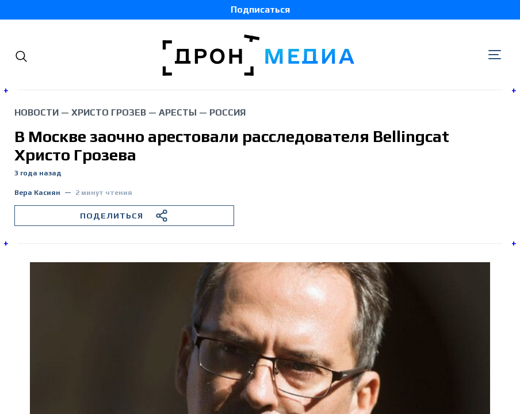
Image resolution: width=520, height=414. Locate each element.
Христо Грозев (108, 112)
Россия (227, 112)
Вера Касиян (37, 193)
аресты (178, 112)
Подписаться (260, 9)
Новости (36, 112)
